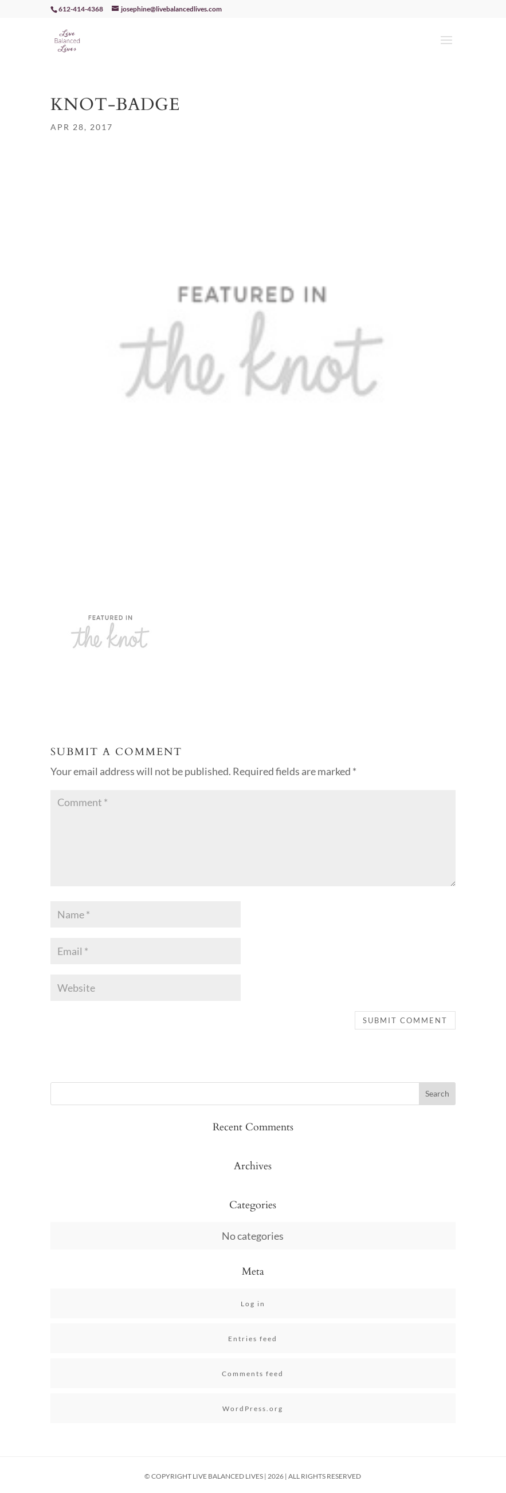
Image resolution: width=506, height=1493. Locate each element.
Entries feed (252, 1338)
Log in (253, 1303)
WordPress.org (252, 1408)
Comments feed (253, 1373)
